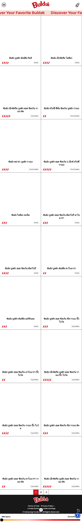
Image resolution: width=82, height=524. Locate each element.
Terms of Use (33, 506)
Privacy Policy (47, 506)
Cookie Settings (48, 508)
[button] (77, 515)
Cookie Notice (33, 508)
